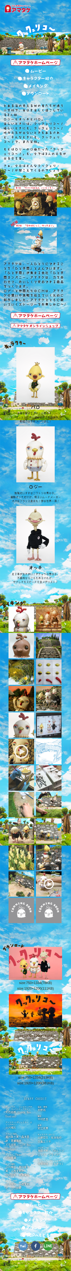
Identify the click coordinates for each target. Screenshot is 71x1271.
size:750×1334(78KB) (35, 983)
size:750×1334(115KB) (35, 1030)
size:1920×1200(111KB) (35, 988)
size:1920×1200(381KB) (35, 1083)
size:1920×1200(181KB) (35, 1036)
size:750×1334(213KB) (35, 1077)
